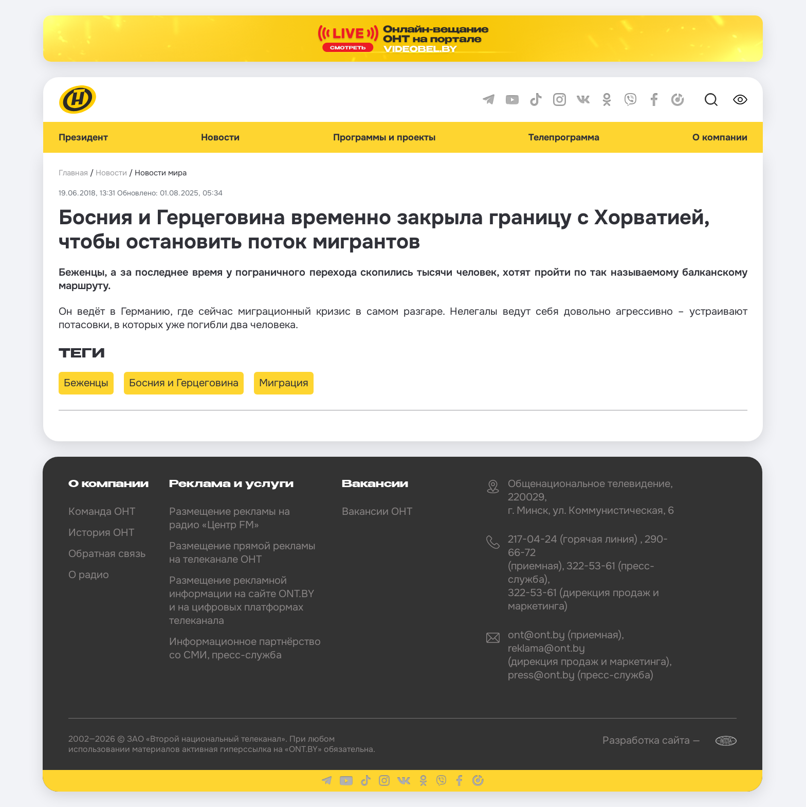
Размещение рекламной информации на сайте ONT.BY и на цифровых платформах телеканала (241, 600)
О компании (719, 137)
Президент (83, 137)
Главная (73, 173)
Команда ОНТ (101, 511)
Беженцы (86, 382)
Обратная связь (106, 553)
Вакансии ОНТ (377, 511)
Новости (220, 137)
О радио (88, 574)
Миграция (283, 382)
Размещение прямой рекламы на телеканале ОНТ (242, 553)
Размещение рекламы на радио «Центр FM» (229, 518)
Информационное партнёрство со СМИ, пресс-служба (245, 648)
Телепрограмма (563, 137)
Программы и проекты (384, 137)
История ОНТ (101, 532)
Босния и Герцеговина (184, 382)
